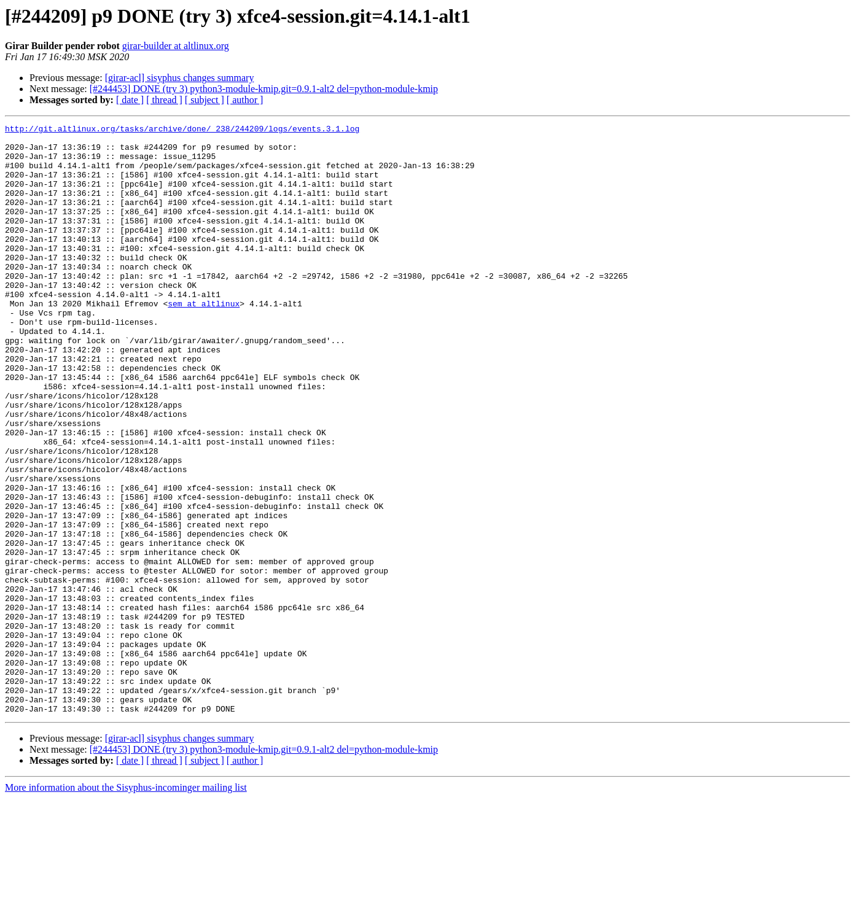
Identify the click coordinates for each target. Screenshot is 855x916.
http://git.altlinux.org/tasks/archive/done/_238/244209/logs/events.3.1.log (182, 130)
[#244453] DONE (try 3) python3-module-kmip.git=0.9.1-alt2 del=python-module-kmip (264, 88)
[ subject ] (204, 100)
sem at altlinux (204, 340)
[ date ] (130, 100)
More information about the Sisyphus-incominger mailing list (126, 905)
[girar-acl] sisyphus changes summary (179, 77)
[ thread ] (164, 100)
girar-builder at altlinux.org (175, 46)
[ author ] (245, 100)
